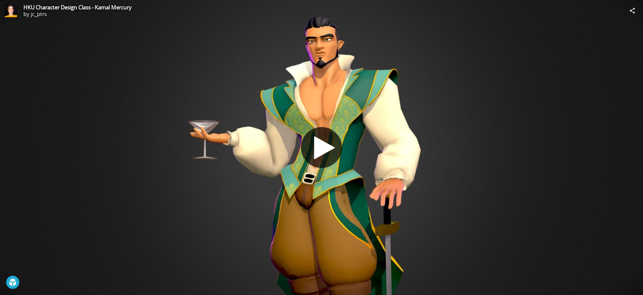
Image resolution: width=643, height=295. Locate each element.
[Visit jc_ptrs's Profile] (10, 10)
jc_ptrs (39, 14)
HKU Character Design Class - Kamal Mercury (77, 7)
